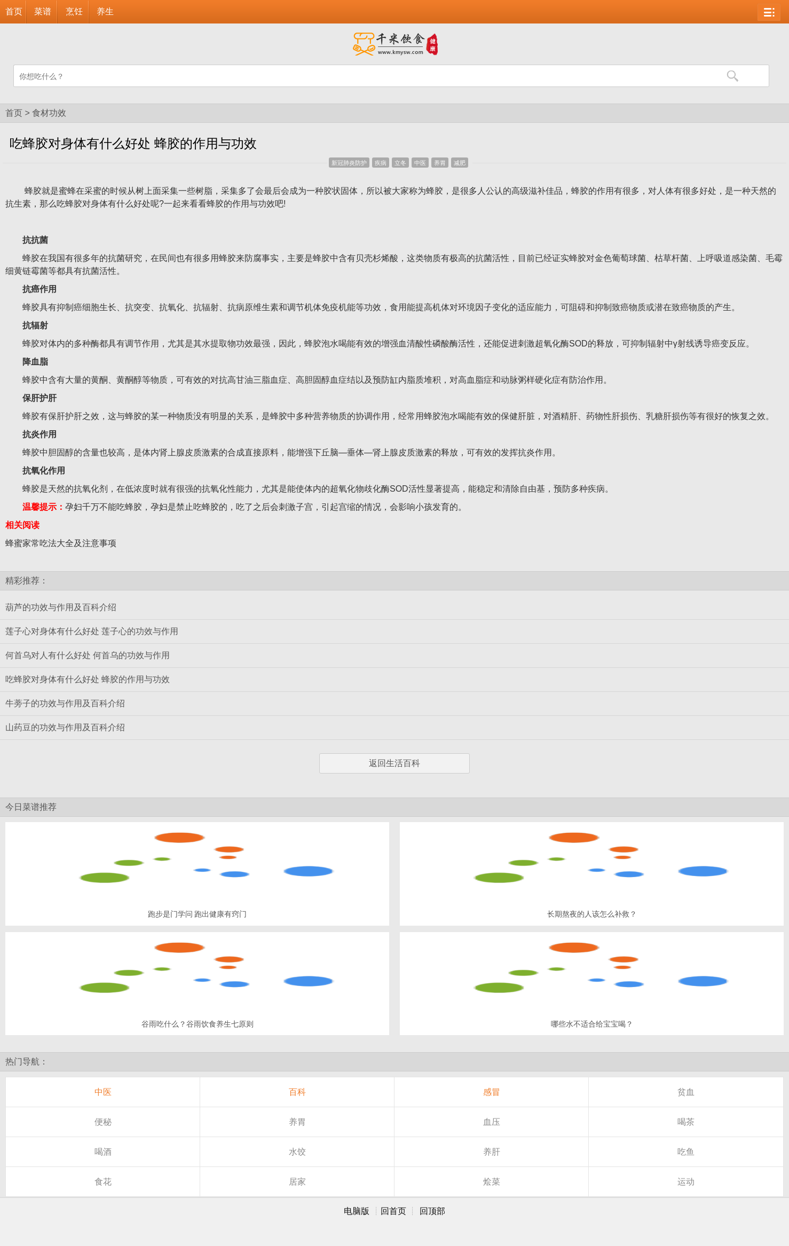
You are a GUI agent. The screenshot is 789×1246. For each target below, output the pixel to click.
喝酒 (103, 1151)
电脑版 (356, 1211)
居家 (297, 1181)
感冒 (491, 1092)
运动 (686, 1181)
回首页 (393, 1211)
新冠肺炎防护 (349, 163)
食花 (103, 1181)
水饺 (297, 1151)
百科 (297, 1092)
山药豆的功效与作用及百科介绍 (65, 727)
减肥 (459, 163)
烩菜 (491, 1181)
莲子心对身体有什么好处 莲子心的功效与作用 (91, 631)
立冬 (400, 163)
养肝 (491, 1151)
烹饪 (74, 11)
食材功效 (49, 112)
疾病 (380, 163)
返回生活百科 (394, 763)
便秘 (103, 1121)
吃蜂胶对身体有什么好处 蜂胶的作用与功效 (87, 679)
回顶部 (432, 1211)
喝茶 (686, 1121)
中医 (420, 163)
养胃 (440, 163)
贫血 (686, 1092)
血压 (491, 1121)
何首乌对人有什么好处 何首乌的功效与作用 (87, 655)
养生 (105, 11)
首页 (13, 11)
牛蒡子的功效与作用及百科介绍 (65, 703)
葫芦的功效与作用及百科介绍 (60, 607)
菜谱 (42, 11)
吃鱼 (686, 1151)
